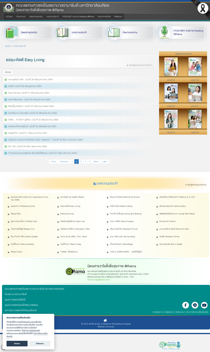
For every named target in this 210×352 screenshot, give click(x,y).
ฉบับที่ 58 (171, 106)
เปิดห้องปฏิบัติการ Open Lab (72, 221)
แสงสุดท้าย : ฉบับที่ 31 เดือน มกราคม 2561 (27, 133)
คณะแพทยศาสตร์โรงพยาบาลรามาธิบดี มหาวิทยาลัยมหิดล (62, 5)
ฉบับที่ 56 (171, 132)
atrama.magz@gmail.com (98, 279)
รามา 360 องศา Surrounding (122, 236)
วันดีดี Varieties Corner (169, 236)
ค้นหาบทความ (130, 32)
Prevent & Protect (167, 221)
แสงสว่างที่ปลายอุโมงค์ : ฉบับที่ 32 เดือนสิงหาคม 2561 (32, 126)
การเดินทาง (157, 312)
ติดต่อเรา (169, 312)
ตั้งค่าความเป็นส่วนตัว (31, 330)
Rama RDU (16, 213)
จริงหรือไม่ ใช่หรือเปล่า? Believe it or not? (177, 197)
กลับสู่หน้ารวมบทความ (196, 184)
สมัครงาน (179, 312)
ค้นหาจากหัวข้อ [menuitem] (104, 16)
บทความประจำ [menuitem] (53, 16)
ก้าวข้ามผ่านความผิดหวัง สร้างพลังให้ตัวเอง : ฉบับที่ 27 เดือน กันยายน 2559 (42, 153)
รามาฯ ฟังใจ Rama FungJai (122, 221)
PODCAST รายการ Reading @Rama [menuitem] (78, 16)
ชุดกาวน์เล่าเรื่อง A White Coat (24, 221)
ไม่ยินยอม (40, 343)
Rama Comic (16, 251)
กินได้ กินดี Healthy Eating (121, 206)
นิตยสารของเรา (183, 54)
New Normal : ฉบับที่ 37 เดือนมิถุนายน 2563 (28, 93)
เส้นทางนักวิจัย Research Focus (124, 229)
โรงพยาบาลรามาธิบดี (16, 294)
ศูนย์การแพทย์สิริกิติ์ (15, 300)
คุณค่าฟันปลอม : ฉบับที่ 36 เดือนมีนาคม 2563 (29, 99)
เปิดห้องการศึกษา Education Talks (75, 229)
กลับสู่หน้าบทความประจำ (139, 65)
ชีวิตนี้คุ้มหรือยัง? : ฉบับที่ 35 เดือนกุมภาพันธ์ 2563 (31, 106)
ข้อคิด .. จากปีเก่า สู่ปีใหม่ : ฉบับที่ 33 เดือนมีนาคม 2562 (33, 120)
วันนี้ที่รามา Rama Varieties (22, 244)
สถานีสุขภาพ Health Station (72, 197)
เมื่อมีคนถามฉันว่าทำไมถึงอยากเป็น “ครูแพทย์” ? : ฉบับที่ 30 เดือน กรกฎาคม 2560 (45, 140)
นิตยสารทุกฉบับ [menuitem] (36, 16)
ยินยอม (17, 343)
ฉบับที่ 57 (195, 106)
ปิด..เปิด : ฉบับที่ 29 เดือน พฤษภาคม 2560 (27, 146)
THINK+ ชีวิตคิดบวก (69, 251)
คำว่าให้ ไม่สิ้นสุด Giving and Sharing (125, 213)
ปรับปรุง (8, 72)
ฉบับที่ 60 (171, 80)
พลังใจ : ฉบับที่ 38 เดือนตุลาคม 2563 (24, 86)
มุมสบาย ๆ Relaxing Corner (23, 206)
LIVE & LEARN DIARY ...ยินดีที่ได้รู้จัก (126, 251)
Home (7, 46)
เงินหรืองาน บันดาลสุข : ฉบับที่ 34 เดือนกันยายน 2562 (32, 113)
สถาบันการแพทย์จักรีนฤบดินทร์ (21, 310)
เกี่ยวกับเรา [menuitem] (21, 16)
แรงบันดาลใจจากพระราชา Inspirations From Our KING (29, 198)
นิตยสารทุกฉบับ (29, 32)
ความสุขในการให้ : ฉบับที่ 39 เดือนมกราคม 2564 (30, 79)
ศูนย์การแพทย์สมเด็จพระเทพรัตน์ (21, 305)
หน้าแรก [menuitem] (9, 16)
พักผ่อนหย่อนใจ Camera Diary (172, 206)
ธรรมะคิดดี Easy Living (70, 206)
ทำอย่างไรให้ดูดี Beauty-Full (23, 229)
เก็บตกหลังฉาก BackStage (121, 244)
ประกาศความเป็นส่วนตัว (197, 312)
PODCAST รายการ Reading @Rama (188, 32)
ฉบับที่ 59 (195, 80)
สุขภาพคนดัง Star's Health (170, 244)
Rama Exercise (67, 213)
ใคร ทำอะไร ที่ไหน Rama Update (24, 236)
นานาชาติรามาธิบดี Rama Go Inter (174, 229)
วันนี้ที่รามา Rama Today (70, 244)
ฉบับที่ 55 (195, 132)
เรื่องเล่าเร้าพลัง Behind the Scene (125, 197)
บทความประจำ (79, 32)
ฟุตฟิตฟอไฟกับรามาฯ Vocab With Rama (177, 213)
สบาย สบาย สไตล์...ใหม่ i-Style (73, 236)
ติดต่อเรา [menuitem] (118, 16)
